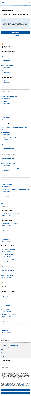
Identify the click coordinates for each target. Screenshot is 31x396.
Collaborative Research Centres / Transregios (11, 213)
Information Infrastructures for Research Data (11, 168)
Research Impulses (6, 239)
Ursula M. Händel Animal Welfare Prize (10, 325)
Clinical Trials (4, 112)
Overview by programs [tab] (15, 32)
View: (25, 39)
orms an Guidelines (6, 170)
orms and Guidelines (6, 56)
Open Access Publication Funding (8, 270)
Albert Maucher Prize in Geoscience (9, 314)
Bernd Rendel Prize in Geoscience (8, 319)
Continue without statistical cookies (15, 393)
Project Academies (5, 143)
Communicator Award (6, 305)
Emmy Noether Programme (7, 65)
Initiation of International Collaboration (9, 96)
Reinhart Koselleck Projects (7, 85)
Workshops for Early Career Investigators (10, 137)
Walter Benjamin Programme (7, 55)
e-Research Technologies (7, 179)
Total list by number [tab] (15, 35)
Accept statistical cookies (15, 390)
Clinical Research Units (6, 106)
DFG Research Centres (6, 228)
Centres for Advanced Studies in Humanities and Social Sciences (14, 127)
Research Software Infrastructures (9, 194)
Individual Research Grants (7, 80)
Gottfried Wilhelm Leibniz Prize (8, 294)
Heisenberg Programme (6, 70)
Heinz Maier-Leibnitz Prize (7, 300)
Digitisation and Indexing (7, 184)
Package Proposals (6, 91)
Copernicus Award (5, 309)
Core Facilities (5, 265)
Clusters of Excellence (6, 234)
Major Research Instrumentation (8, 249)
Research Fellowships (6, 60)
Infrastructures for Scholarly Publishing (9, 173)
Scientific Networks (6, 132)
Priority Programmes (6, 117)
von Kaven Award (5, 330)
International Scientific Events (8, 148)
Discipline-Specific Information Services (10, 163)
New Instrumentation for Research (8, 158)
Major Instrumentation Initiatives (8, 259)
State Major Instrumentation (7, 254)
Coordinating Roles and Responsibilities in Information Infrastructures (15, 189)
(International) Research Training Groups (10, 223)
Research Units (5, 101)
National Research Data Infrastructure (9, 275)
